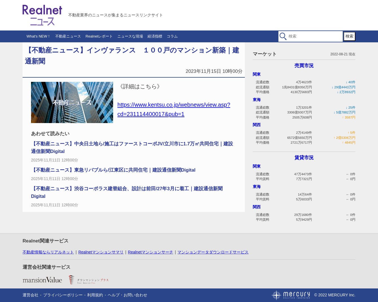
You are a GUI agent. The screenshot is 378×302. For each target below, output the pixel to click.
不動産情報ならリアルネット (48, 252)
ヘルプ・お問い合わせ (127, 295)
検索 (349, 36)
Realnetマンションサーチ (150, 252)
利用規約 (95, 295)
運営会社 (30, 295)
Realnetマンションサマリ (101, 252)
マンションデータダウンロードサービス (213, 252)
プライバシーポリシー (63, 295)
